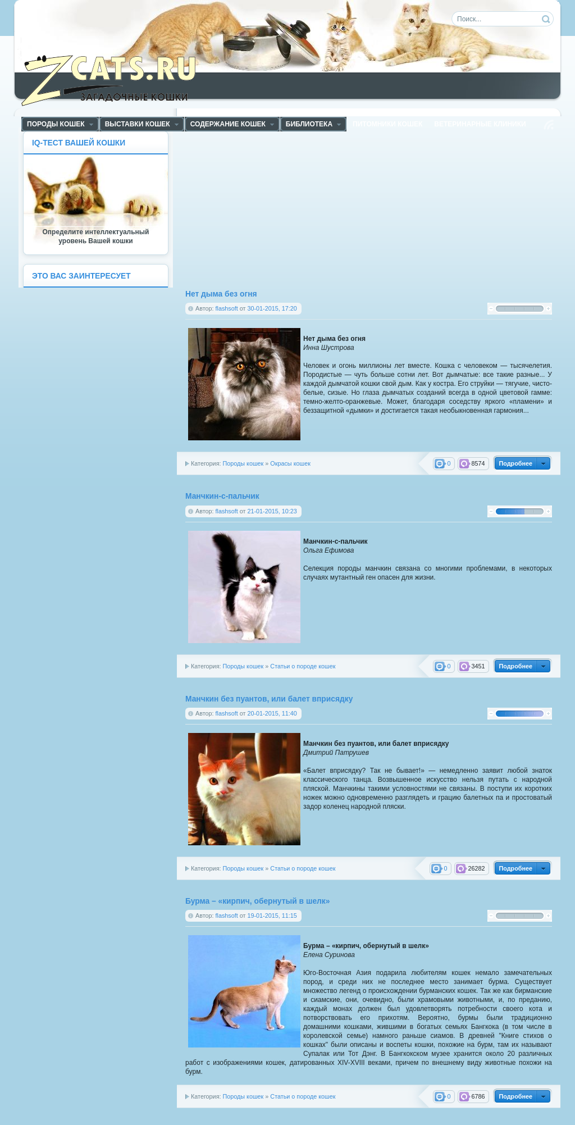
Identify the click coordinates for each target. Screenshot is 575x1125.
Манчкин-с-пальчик (222, 496)
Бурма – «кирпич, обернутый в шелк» (257, 901)
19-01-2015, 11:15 (271, 915)
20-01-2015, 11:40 (271, 713)
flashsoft (227, 308)
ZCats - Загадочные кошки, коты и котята (114, 78)
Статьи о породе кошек (302, 666)
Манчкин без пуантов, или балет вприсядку (269, 699)
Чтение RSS (549, 125)
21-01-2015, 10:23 (271, 511)
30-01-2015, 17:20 (271, 308)
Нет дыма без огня (221, 294)
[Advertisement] (281, 209)
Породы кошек (242, 463)
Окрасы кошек (290, 463)
